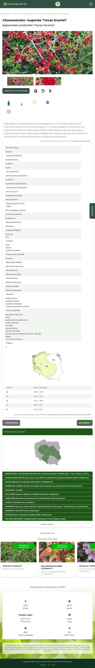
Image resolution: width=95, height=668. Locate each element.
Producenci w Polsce (14, 432)
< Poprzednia (11, 423)
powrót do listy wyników (16, 91)
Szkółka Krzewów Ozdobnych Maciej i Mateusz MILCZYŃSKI (69, 415)
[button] (20, 81)
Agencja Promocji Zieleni (82, 141)
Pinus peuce (25, 621)
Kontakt (43, 665)
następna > (85, 423)
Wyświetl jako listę (47, 533)
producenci (92, 211)
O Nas (53, 665)
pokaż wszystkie (47, 524)
